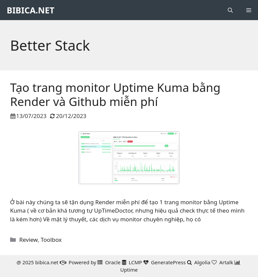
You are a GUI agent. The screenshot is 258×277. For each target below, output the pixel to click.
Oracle (113, 262)
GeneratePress (168, 262)
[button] (230, 10)
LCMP (135, 262)
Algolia (202, 262)
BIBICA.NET (30, 10)
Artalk (226, 262)
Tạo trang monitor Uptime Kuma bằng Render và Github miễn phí (115, 94)
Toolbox (51, 239)
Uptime (129, 269)
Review (28, 239)
